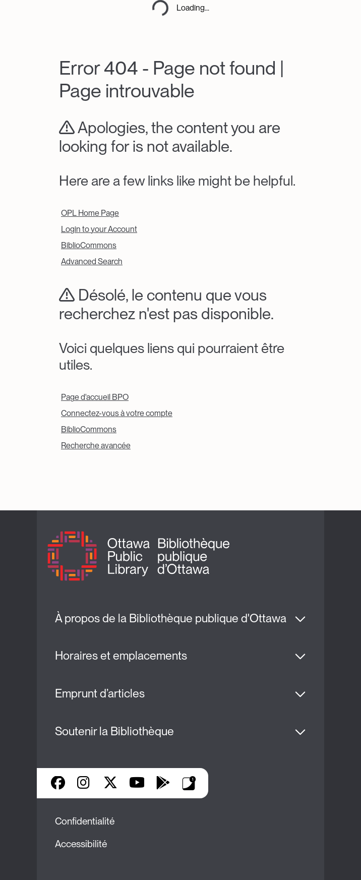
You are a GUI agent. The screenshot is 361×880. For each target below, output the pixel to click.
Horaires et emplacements (121, 656)
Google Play (163, 783)
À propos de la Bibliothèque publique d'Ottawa (170, 618)
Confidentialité (84, 821)
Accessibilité (81, 844)
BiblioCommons (88, 245)
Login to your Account (99, 229)
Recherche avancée (96, 445)
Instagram (84, 783)
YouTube (137, 783)
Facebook (58, 783)
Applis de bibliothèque (189, 783)
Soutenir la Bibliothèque (114, 731)
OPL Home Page (90, 213)
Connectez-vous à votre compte (116, 413)
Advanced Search (92, 261)
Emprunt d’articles (100, 693)
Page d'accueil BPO (95, 397)
